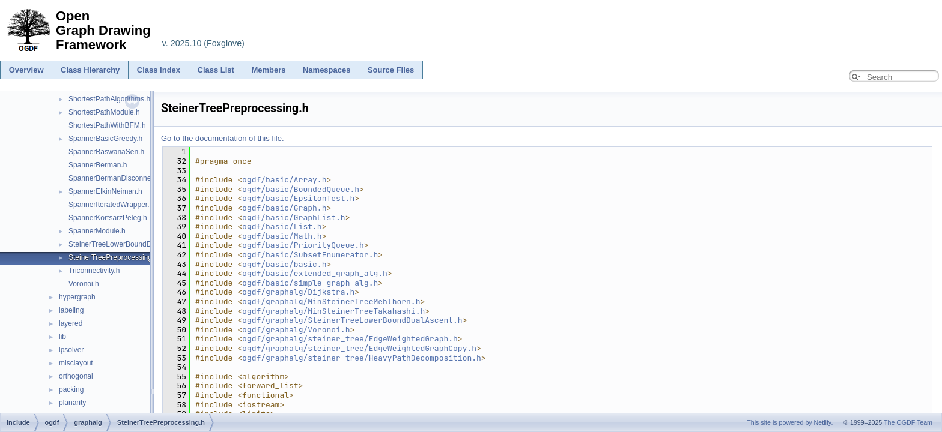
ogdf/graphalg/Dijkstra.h (298, 292)
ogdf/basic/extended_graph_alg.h (314, 273)
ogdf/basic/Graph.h (284, 208)
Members (268, 69)
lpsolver (71, 350)
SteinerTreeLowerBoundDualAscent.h (128, 244)
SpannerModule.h (97, 231)
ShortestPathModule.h (104, 112)
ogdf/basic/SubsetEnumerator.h (310, 255)
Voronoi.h (83, 284)
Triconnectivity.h (94, 270)
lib (62, 336)
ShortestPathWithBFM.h (107, 125)
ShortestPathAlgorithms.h (109, 99)
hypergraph (77, 297)
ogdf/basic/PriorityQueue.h (303, 245)
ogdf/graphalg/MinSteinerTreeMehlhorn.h (331, 301)
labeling (71, 310)
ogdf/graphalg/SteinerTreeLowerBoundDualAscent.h (352, 320)
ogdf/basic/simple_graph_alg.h (310, 283)
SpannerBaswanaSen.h (106, 152)
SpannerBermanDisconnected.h (119, 178)
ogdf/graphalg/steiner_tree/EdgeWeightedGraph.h (350, 339)
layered (70, 323)
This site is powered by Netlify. (790, 422)
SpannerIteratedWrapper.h (110, 204)
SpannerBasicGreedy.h (105, 138)
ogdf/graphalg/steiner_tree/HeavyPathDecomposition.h (361, 358)
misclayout (76, 363)
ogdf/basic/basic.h (284, 264)
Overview (26, 69)
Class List (216, 69)
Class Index (158, 69)
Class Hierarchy (90, 69)
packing (71, 389)
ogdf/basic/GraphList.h (293, 217)
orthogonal (76, 376)
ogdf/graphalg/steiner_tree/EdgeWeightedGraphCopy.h (359, 348)
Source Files (391, 69)
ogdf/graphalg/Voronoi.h (296, 330)
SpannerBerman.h (97, 165)
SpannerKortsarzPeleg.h (107, 218)
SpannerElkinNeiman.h (105, 191)
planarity (72, 402)
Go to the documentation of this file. (222, 138)
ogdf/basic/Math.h (282, 236)
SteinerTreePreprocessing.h (113, 257)
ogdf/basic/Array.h (284, 180)
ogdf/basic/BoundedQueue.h (300, 189)
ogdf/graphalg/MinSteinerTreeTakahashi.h (333, 311)
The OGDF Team (908, 422)
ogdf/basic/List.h (282, 226)
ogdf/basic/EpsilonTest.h (298, 198)
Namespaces (327, 69)
